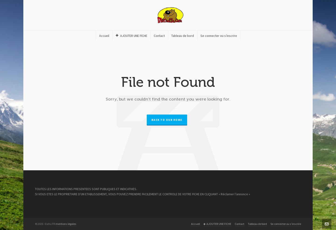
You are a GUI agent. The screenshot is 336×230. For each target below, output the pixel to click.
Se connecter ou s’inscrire (285, 224)
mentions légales (66, 224)
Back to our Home (166, 120)
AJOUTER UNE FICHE (217, 224)
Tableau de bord (257, 224)
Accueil (195, 224)
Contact (239, 224)
